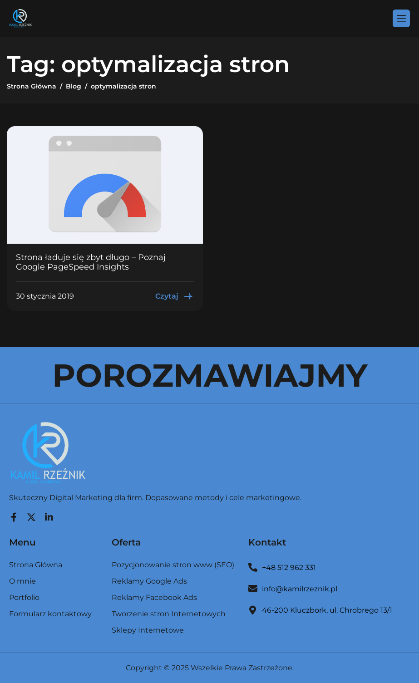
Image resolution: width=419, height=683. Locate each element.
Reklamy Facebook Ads (154, 598)
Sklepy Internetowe (148, 630)
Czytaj (174, 296)
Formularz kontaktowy (50, 614)
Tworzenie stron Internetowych (169, 614)
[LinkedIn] (49, 515)
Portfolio (24, 598)
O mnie (22, 581)
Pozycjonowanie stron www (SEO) (173, 565)
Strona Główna (35, 565)
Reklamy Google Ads (149, 581)
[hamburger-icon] (401, 18)
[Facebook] (13, 515)
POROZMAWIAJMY (209, 375)
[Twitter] (31, 515)
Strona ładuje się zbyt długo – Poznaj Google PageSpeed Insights (91, 262)
